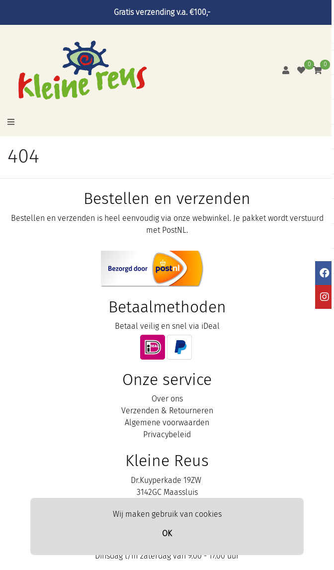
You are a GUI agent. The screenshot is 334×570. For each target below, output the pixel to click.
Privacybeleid (167, 434)
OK (167, 533)
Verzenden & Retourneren (167, 410)
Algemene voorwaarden (167, 422)
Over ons (167, 398)
